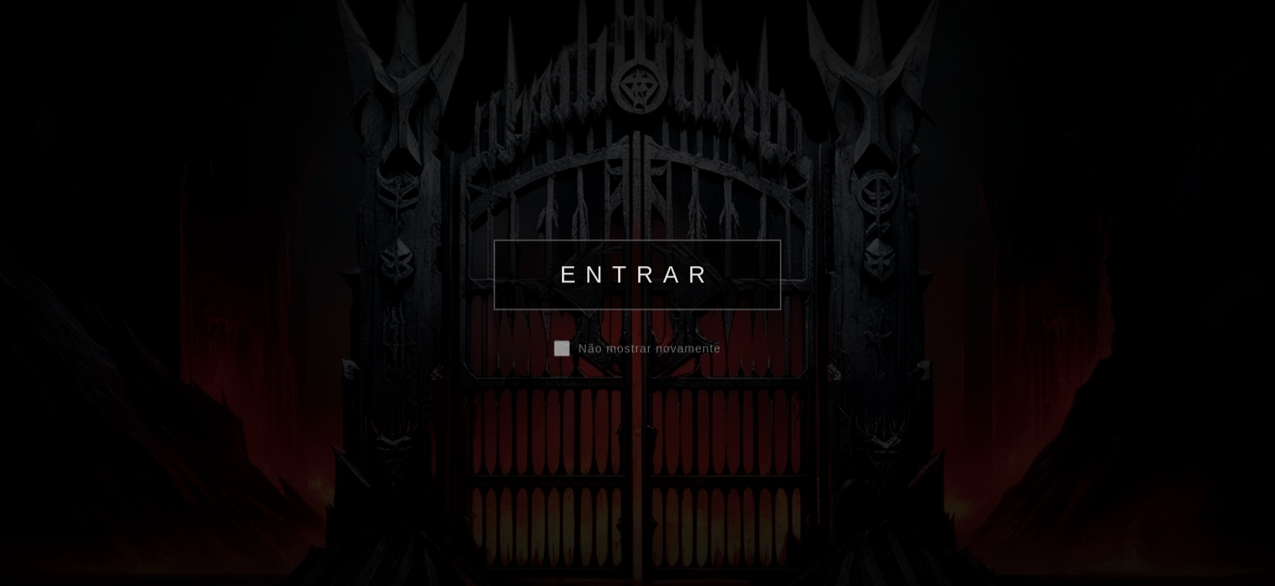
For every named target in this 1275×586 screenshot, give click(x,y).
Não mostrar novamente (649, 349)
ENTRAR (637, 274)
